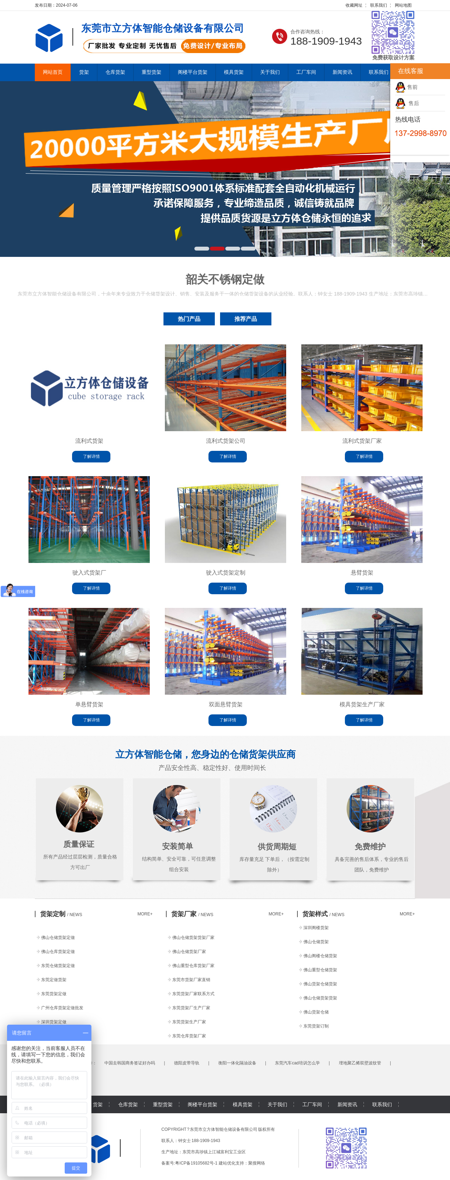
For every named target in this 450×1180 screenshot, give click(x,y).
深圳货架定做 (53, 1021)
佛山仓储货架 (316, 941)
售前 (406, 87)
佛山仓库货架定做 (58, 951)
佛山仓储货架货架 (320, 998)
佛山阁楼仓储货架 (320, 955)
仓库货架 (115, 72)
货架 (84, 72)
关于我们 (270, 72)
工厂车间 (306, 72)
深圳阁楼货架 (316, 927)
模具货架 (234, 72)
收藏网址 (354, 5)
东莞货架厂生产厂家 (191, 1007)
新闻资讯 (342, 72)
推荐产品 (245, 319)
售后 (407, 103)
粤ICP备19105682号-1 (196, 1163)
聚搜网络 (256, 1163)
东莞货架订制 (316, 1026)
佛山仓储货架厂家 (189, 951)
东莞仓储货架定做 (58, 965)
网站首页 (53, 72)
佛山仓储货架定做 (58, 937)
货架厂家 (192, 914)
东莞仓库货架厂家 (189, 1035)
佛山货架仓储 (316, 1012)
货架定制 (61, 914)
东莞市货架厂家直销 (191, 979)
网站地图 (403, 5)
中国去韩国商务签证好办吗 (129, 1063)
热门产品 (189, 319)
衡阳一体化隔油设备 (237, 1063)
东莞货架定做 (53, 993)
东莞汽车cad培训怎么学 (297, 1063)
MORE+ (145, 914)
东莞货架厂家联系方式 (193, 993)
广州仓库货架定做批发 (62, 1007)
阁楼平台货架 (192, 72)
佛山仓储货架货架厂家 (193, 937)
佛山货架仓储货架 (320, 983)
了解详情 (91, 456)
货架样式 (323, 914)
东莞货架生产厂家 (189, 1021)
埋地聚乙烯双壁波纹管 (360, 1063)
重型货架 (151, 72)
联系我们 (378, 5)
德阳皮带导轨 (186, 1063)
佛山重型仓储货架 (320, 969)
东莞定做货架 (53, 979)
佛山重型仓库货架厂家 (193, 965)
